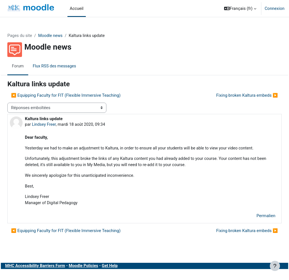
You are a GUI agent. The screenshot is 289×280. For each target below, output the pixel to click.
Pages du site (32, 35)
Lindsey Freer (57, 124)
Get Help (125, 273)
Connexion (274, 8)
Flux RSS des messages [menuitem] (68, 66)
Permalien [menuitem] (253, 223)
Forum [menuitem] (31, 66)
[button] (240, 8)
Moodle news (64, 35)
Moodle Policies (98, 273)
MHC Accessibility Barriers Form (48, 273)
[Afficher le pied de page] (275, 266)
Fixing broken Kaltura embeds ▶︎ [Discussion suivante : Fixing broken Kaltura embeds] (234, 95)
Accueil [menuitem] (77, 8)
